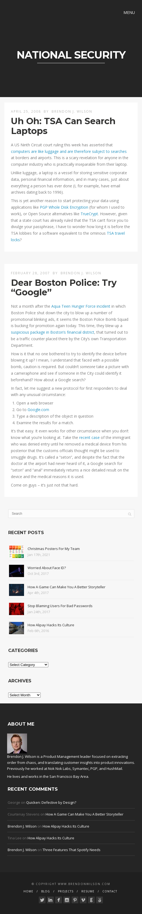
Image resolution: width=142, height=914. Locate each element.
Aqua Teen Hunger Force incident (80, 306)
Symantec (80, 768)
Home (28, 891)
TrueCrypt (89, 213)
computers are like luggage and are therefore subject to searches (69, 151)
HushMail (114, 768)
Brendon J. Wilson (72, 111)
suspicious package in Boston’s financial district (52, 332)
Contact (109, 891)
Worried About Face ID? (47, 567)
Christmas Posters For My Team (54, 548)
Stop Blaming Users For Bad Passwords (60, 605)
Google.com (38, 409)
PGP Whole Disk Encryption (64, 207)
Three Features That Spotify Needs (71, 849)
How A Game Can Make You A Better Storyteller (66, 586)
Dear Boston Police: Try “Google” (64, 287)
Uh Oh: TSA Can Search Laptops (63, 126)
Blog (45, 891)
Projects (65, 891)
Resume (87, 891)
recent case (89, 437)
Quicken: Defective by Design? (51, 802)
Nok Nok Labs (59, 768)
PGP (93, 768)
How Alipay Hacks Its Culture (51, 624)
